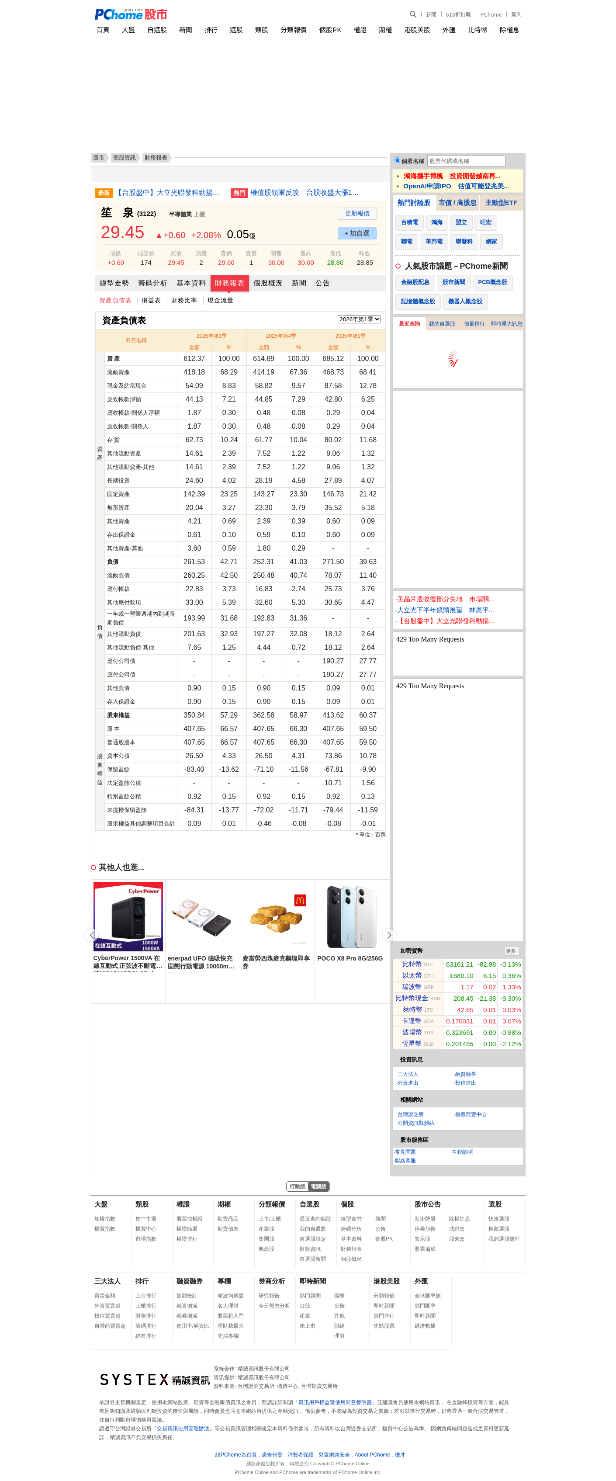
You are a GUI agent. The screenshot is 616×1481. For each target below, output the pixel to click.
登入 (516, 14)
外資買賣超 (107, 1306)
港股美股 (417, 29)
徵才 (400, 1455)
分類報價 (293, 29)
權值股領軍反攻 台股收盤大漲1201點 (305, 192)
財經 (339, 1326)
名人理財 (228, 1306)
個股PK (330, 29)
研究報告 (269, 1296)
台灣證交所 (411, 1114)
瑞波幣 (412, 986)
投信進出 (465, 1083)
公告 (322, 283)
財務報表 (230, 283)
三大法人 (408, 1074)
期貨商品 (228, 1219)
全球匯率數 (428, 1296)
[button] (389, 935)
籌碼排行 (145, 1326)
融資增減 (186, 1306)
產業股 (266, 1229)
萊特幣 (412, 1009)
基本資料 (191, 283)
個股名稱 (412, 161)
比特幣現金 (411, 998)
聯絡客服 (405, 1161)
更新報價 (357, 213)
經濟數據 (425, 1326)
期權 (385, 29)
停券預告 (425, 1229)
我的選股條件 (504, 1239)
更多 (511, 951)
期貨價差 (228, 1229)
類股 (261, 29)
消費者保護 (300, 1455)
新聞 (431, 14)
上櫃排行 (145, 1306)
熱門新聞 (310, 1296)
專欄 (224, 1281)
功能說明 (463, 1152)
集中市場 (145, 1219)
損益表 (151, 300)
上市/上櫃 (270, 1219)
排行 (211, 29)
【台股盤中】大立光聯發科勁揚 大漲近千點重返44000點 (169, 192)
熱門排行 (384, 1316)
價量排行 (474, 324)
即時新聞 (313, 1281)
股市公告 (428, 1204)
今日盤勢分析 (274, 1306)
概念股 (266, 1249)
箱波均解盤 (231, 1296)
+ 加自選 (357, 233)
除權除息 (459, 1219)
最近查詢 (409, 324)
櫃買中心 (145, 1229)
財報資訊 (310, 1249)
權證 (360, 29)
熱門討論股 (414, 202)
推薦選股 (498, 1229)
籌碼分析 (153, 283)
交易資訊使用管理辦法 (183, 1429)
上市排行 (145, 1296)
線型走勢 (114, 283)
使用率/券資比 (192, 1326)
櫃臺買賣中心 (471, 1114)
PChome (491, 14)
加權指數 (104, 1219)
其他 (339, 1316)
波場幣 (412, 1032)
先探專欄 (228, 1336)
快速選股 (498, 1219)
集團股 (266, 1239)
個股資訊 (124, 157)
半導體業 (180, 214)
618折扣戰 (458, 14)
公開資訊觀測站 (416, 1123)
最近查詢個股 (315, 1219)
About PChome (372, 1455)
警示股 (422, 1239)
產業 (305, 1316)
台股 (305, 1306)
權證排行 (186, 1239)
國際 (339, 1296)
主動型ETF (501, 202)
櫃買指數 (104, 1229)
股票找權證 (189, 1219)
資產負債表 (115, 300)
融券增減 (186, 1316)
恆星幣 (412, 1043)
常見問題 (405, 1152)
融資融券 (465, 1074)
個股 (347, 1204)
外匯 (449, 29)
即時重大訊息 (507, 324)
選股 (236, 29)
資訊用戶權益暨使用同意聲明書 (335, 1402)
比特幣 (478, 29)
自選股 (157, 29)
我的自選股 (442, 324)
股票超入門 (231, 1316)
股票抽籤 (425, 1249)
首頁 (103, 29)
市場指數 (145, 1239)
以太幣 (412, 975)
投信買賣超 (107, 1316)
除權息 (509, 29)
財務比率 (184, 300)
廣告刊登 (272, 1455)
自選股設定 (313, 1239)
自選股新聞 (313, 1259)
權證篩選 (186, 1229)
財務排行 (145, 1316)
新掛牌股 (425, 1219)
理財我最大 (231, 1326)
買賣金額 (104, 1296)
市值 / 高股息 (458, 202)
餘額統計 (186, 1296)
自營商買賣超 (110, 1326)
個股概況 (268, 283)
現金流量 (221, 300)
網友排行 (145, 1336)
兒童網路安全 (334, 1455)
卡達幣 (412, 1020)
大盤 (128, 29)
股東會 (457, 1239)
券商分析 (272, 1281)
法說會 (457, 1229)
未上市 (307, 1326)
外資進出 (408, 1083)
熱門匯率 (425, 1306)
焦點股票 (384, 1326)
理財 (339, 1336)
